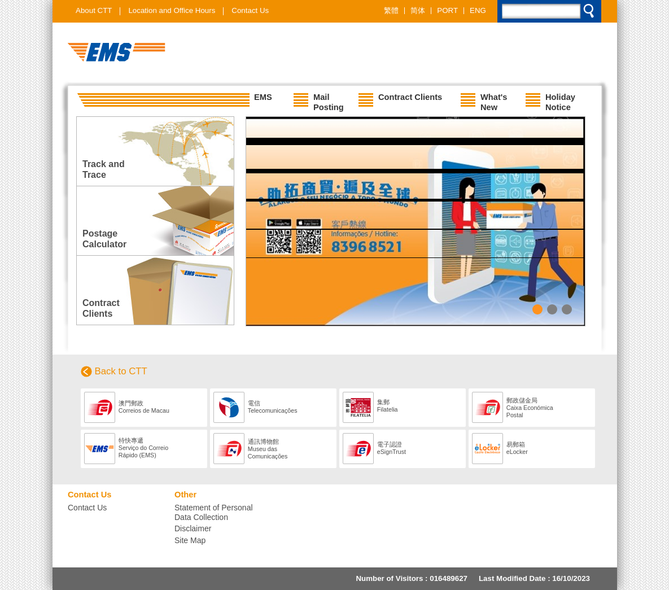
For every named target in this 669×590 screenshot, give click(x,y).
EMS (174, 100)
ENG (478, 10)
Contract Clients (400, 100)
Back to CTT (121, 371)
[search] (550, 13)
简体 (417, 10)
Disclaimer (192, 528)
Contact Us (250, 10)
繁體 (391, 10)
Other (185, 494)
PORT (447, 10)
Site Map (189, 540)
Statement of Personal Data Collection (213, 512)
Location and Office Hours (171, 10)
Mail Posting (319, 100)
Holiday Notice (550, 100)
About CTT (94, 10)
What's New (484, 100)
